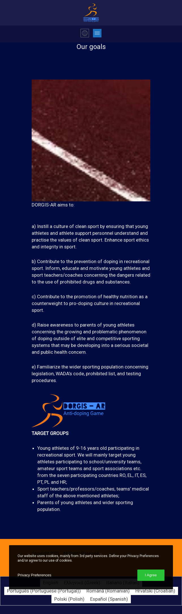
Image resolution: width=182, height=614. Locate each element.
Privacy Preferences (34, 575)
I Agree (151, 575)
